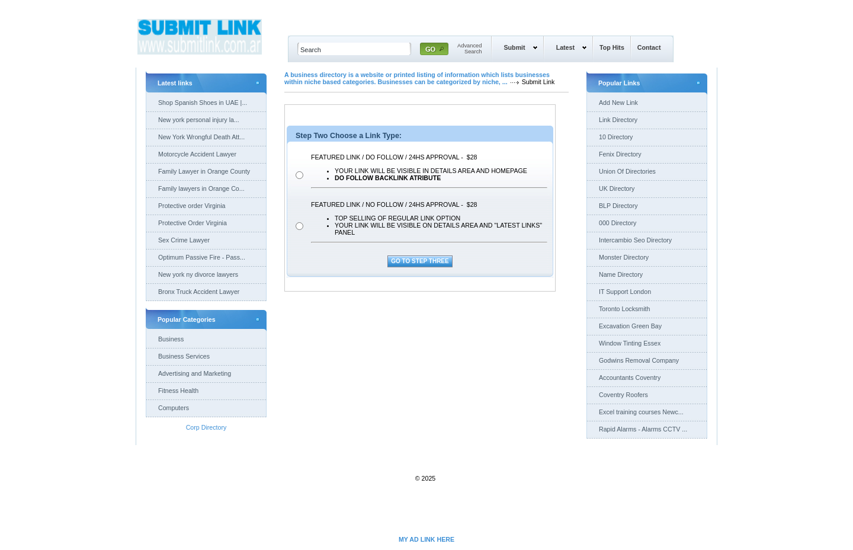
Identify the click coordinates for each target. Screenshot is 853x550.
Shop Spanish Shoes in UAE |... (202, 102)
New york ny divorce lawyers (198, 274)
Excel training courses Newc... (641, 411)
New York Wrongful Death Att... (201, 136)
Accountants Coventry (629, 377)
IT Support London (625, 291)
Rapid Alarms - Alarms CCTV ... (643, 429)
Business (171, 339)
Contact (649, 47)
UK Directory (616, 188)
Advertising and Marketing (194, 373)
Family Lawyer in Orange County (204, 171)
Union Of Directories (627, 171)
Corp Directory (206, 427)
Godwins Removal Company (639, 360)
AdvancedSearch (469, 49)
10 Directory (616, 136)
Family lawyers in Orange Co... (201, 188)
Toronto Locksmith (624, 308)
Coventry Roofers (623, 394)
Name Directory (621, 274)
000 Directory (617, 222)
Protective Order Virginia (192, 222)
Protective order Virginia (192, 205)
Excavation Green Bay (630, 326)
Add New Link (618, 102)
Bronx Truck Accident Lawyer (198, 291)
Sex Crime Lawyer (184, 240)
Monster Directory (624, 257)
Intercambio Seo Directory (635, 240)
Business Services (184, 356)
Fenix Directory (620, 154)
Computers (173, 407)
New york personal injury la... (198, 119)
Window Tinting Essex (629, 343)
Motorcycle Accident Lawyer (197, 154)
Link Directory (618, 119)
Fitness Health (178, 390)
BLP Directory (618, 205)
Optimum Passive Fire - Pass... (201, 257)
